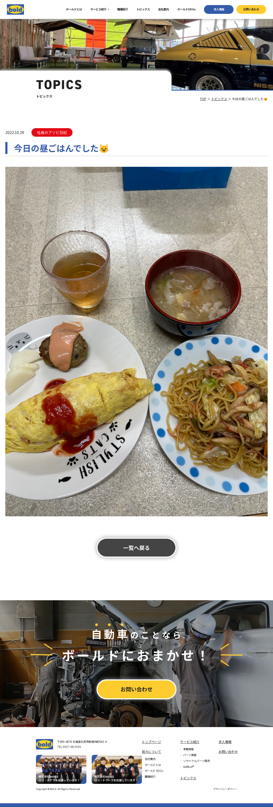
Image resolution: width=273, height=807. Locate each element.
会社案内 (163, 9)
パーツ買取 (189, 755)
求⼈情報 (219, 9)
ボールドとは (74, 9)
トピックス (143, 9)
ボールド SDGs (154, 771)
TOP (203, 98)
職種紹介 (122, 9)
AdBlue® (188, 767)
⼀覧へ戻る (136, 547)
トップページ (151, 741)
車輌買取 (188, 749)
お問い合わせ (251, 9)
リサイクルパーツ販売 (196, 761)
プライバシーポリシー (225, 789)
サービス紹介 (98, 9)
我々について (151, 751)
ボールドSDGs (186, 9)
